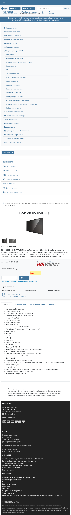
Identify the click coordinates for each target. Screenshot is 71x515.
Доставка (5, 488)
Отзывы (5, 482)
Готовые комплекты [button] (12, 142)
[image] (35, 226)
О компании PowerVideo (11, 468)
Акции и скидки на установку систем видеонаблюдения (22, 459)
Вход (43, 12)
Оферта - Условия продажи (12, 491)
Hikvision (52, 262)
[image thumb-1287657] (5, 241)
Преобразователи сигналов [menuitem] (16, 77)
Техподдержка (10, 166)
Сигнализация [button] (10, 43)
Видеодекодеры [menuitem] (12, 81)
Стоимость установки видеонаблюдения (17, 465)
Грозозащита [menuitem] (11, 66)
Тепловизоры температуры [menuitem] (15, 116)
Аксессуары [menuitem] (9, 127)
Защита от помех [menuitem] (12, 74)
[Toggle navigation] (3, 2)
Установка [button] (27, 8)
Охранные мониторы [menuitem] (14, 58)
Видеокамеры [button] (10, 28)
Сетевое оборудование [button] (13, 39)
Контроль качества (13, 192)
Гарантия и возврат (9, 484)
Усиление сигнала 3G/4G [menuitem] (14, 138)
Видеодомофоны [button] (11, 47)
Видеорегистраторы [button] (12, 32)
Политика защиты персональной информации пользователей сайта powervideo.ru (32, 495)
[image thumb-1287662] (12, 241)
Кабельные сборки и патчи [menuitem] (16, 108)
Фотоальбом (9, 183)
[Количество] (9, 278)
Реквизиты (6, 486)
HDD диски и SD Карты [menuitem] (12, 36)
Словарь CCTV (10, 170)
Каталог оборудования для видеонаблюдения (19, 461)
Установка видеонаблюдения (13, 463)
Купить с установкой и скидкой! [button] (13, 296)
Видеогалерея (10, 188)
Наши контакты (8, 470)
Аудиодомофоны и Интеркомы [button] (16, 131)
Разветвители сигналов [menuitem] (14, 89)
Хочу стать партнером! (10, 294)
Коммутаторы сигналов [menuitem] (14, 97)
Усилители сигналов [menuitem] (13, 93)
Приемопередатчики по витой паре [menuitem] (19, 62)
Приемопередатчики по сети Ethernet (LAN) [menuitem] (22, 104)
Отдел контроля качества (11, 480)
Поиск (66, 9)
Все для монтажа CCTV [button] (13, 112)
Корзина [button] (51, 12)
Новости (8, 162)
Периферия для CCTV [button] (13, 51)
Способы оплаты (8, 493)
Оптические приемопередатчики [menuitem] (18, 100)
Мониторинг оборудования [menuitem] (16, 70)
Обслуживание (10, 175)
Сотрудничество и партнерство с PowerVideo (18, 477)
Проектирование (11, 179)
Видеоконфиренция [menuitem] (13, 85)
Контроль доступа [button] (11, 123)
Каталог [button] (14, 8)
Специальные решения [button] (13, 135)
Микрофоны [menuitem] (10, 55)
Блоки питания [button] (10, 119)
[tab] (6, 304)
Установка (8, 153)
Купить (24, 278)
